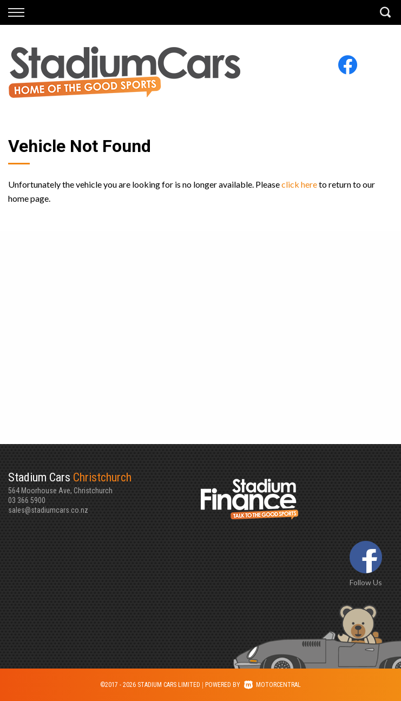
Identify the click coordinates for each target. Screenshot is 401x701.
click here (299, 184)
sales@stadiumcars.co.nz (48, 510)
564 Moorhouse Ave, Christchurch (104, 482)
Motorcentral (272, 685)
